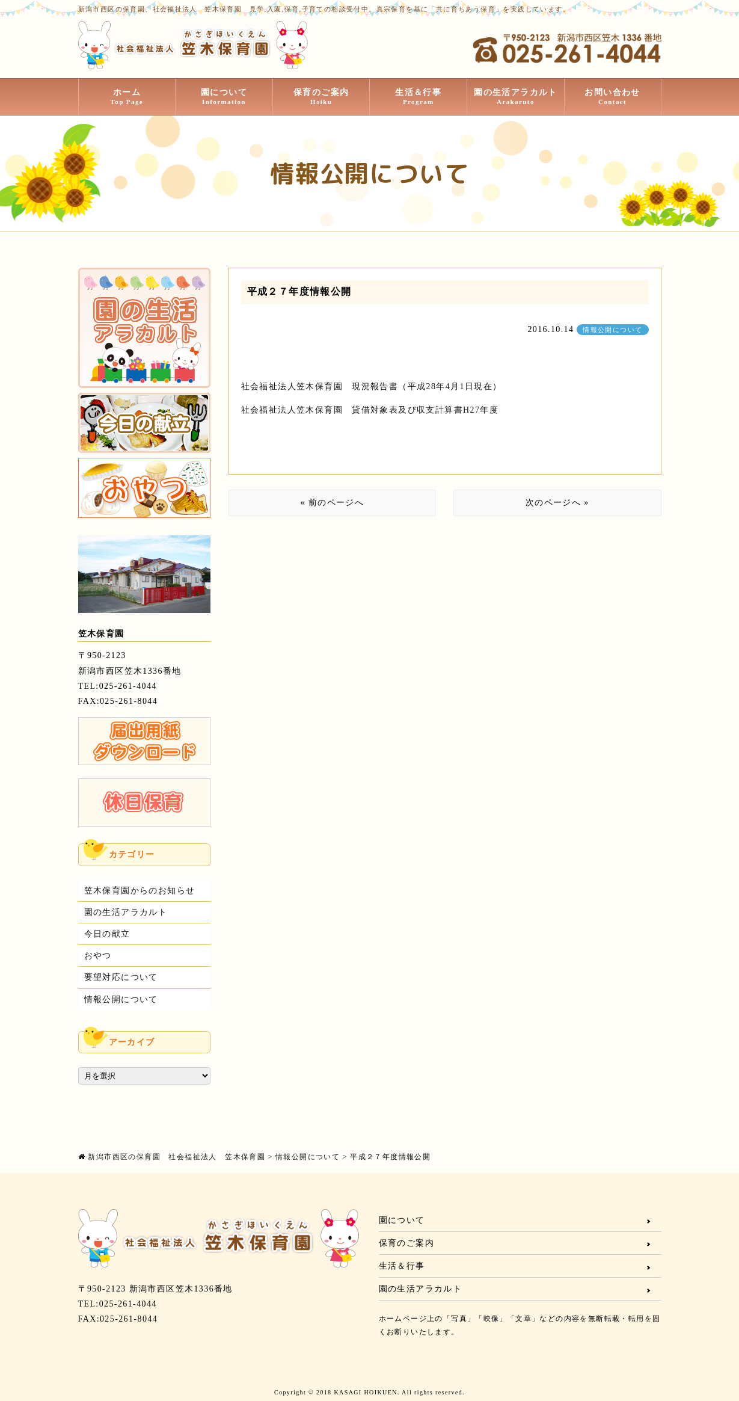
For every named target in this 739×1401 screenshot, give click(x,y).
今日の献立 (107, 933)
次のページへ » (557, 502)
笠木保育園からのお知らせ (139, 890)
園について (224, 97)
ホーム (127, 97)
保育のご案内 (321, 97)
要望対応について (121, 977)
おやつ (98, 955)
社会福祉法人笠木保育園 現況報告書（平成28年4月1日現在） (371, 386)
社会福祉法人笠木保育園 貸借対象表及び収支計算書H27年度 (370, 409)
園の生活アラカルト (515, 97)
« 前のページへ (332, 502)
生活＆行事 (418, 97)
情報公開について (612, 329)
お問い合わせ (613, 97)
